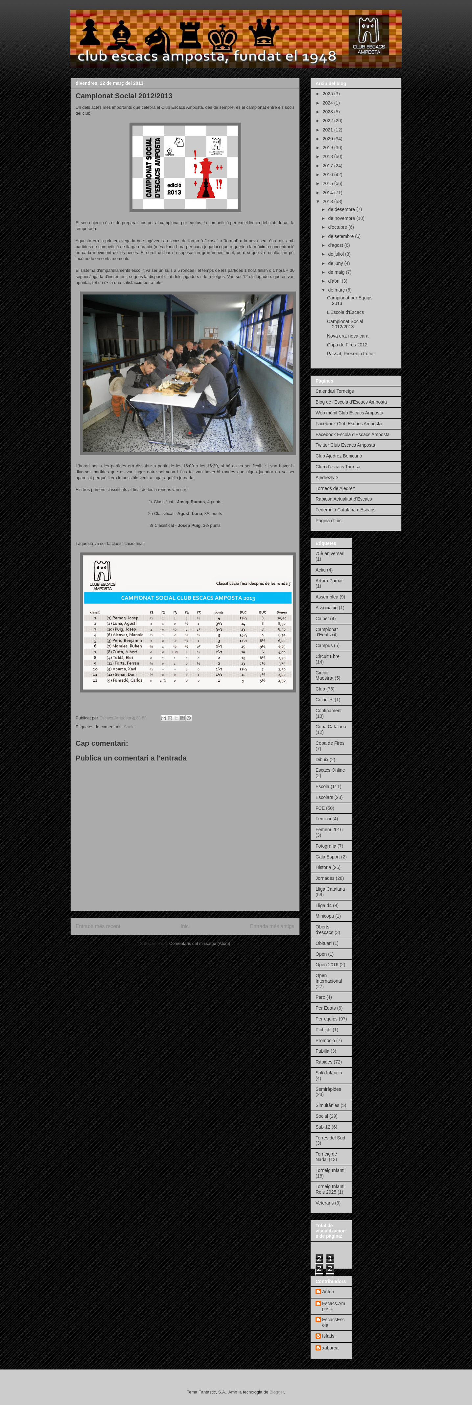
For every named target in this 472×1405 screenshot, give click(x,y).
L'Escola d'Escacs (345, 312)
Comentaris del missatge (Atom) (199, 943)
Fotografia (326, 846)
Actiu (321, 570)
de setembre (341, 236)
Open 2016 (327, 964)
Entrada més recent (98, 926)
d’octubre (338, 227)
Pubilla (322, 1051)
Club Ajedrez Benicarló (339, 455)
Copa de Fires (330, 743)
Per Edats (326, 1008)
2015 (328, 183)
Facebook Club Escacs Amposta (349, 423)
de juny (336, 263)
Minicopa (325, 916)
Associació (327, 607)
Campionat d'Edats (327, 632)
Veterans (325, 1203)
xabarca (330, 1347)
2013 (328, 201)
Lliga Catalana (330, 889)
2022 (328, 120)
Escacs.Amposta (333, 1306)
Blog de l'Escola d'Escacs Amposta (351, 402)
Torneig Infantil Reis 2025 (330, 1189)
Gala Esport (328, 856)
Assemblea (327, 596)
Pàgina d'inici (329, 520)
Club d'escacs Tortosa (338, 466)
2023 (328, 111)
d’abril (335, 281)
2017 (328, 165)
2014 (328, 192)
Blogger (277, 1392)
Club (320, 688)
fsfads (328, 1336)
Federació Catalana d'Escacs (345, 509)
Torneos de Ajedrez (335, 488)
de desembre (342, 209)
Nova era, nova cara (347, 336)
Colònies (324, 699)
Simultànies (327, 1105)
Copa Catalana (331, 726)
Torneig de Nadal (326, 1156)
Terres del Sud (330, 1137)
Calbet (322, 618)
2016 (328, 174)
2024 (328, 102)
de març (337, 290)
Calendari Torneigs (335, 391)
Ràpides (324, 1062)
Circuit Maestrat (324, 675)
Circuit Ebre (328, 656)
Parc (320, 997)
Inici (185, 926)
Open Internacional (329, 978)
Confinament (329, 710)
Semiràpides (328, 1089)
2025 (328, 93)
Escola (322, 786)
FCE (320, 808)
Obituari (324, 943)
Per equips (327, 1018)
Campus (324, 645)
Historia (323, 867)
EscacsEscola (333, 1322)
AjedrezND (327, 477)
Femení (323, 818)
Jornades (325, 878)
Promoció (325, 1040)
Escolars (324, 797)
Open (321, 954)
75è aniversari (330, 553)
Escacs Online (330, 770)
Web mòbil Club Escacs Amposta (349, 412)
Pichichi (323, 1029)
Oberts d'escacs (324, 929)
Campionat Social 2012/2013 (345, 324)
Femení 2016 (329, 829)
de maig (337, 272)
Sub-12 (323, 1127)
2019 (328, 147)
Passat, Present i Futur (350, 353)
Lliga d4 (324, 905)
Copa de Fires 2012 (347, 344)
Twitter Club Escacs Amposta (345, 445)
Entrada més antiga (272, 926)
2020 (328, 138)
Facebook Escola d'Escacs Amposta (352, 434)
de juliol (336, 254)
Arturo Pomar (329, 580)
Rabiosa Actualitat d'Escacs (344, 499)
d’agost (336, 245)
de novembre (342, 218)
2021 (328, 129)
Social (129, 726)
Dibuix (322, 759)
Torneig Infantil (330, 1170)
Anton (328, 1291)
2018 (328, 156)
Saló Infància (329, 1072)
